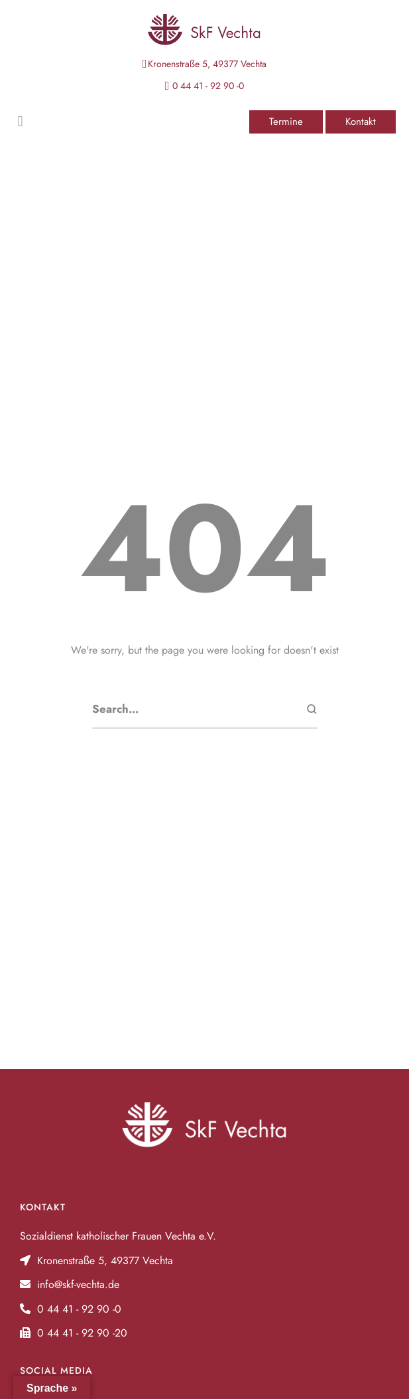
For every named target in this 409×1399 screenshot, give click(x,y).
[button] (286, 122)
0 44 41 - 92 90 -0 (208, 85)
